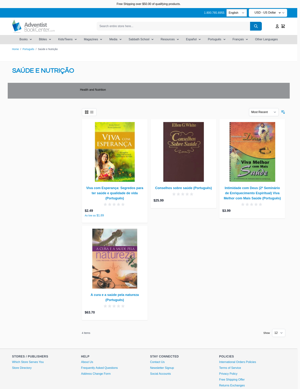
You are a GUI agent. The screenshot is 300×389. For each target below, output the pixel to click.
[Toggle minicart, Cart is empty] (283, 26)
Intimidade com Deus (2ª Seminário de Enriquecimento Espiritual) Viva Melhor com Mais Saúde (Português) (252, 193)
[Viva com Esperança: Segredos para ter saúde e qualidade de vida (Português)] (115, 152)
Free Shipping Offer (232, 379)
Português (28, 49)
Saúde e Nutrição (48, 49)
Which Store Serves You (28, 362)
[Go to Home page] (33, 26)
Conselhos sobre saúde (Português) (183, 188)
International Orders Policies (237, 362)
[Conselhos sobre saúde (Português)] (183, 152)
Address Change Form (96, 373)
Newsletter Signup (162, 367)
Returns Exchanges (232, 385)
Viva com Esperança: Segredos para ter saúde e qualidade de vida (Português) (114, 193)
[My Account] (277, 26)
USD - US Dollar (268, 13)
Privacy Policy (228, 373)
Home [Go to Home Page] (15, 49)
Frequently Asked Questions (99, 367)
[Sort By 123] (264, 112)
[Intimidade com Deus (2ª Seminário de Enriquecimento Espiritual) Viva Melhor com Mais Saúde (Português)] (252, 152)
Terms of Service (230, 367)
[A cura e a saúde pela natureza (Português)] (115, 259)
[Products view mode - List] (92, 112)
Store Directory (22, 367)
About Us (87, 362)
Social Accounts (160, 373)
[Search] (256, 26)
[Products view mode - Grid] (86, 112)
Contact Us (157, 362)
